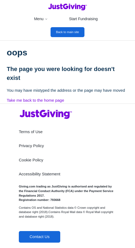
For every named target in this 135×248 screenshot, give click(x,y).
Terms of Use (30, 131)
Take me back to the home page (35, 100)
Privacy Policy (31, 145)
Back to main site (67, 32)
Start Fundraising (83, 19)
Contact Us (39, 236)
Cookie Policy (31, 160)
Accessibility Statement (39, 174)
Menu (41, 19)
